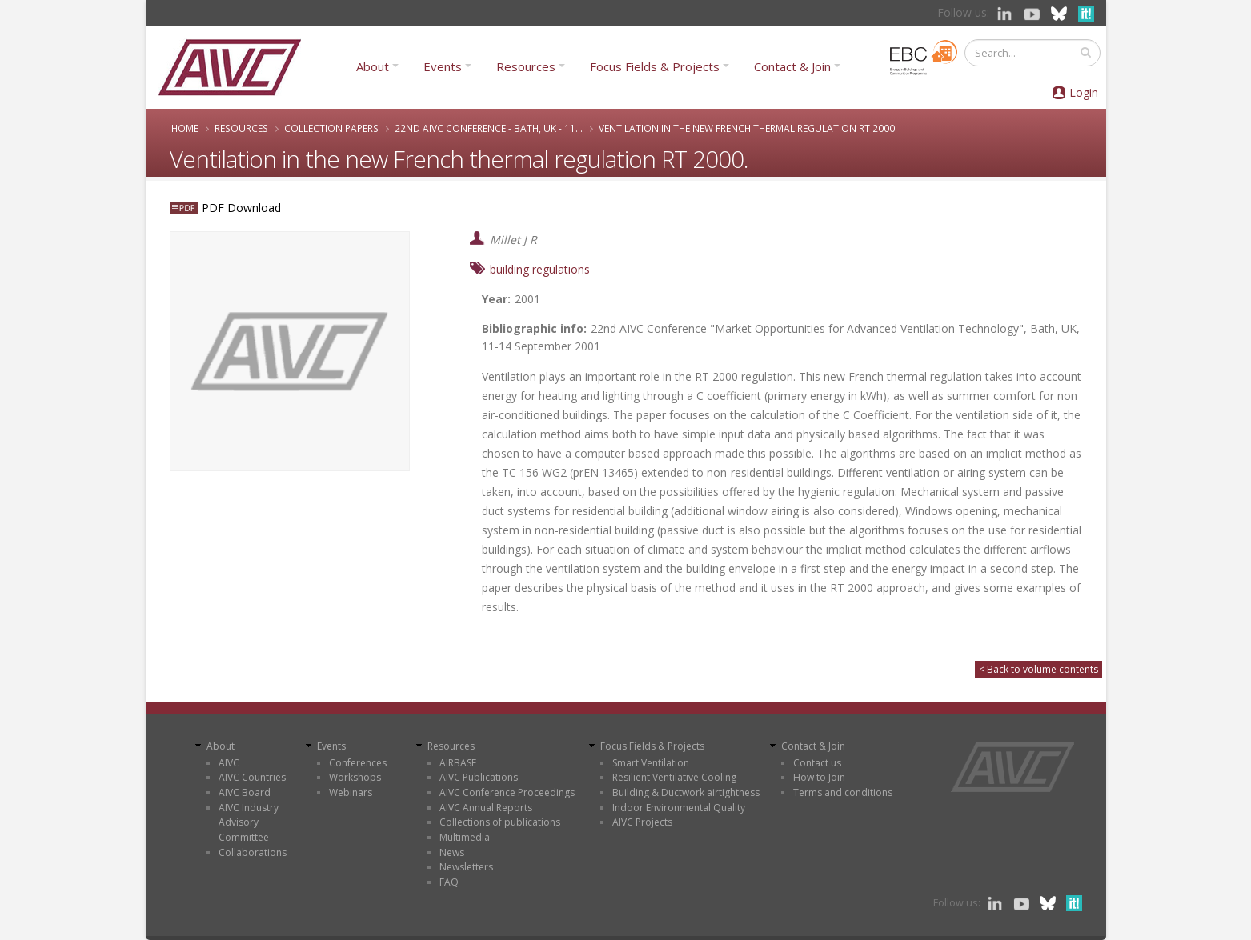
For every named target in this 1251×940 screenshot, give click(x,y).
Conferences (358, 763)
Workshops (355, 777)
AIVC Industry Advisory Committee (249, 822)
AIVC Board (245, 792)
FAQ (449, 882)
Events (442, 66)
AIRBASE (457, 763)
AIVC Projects (642, 822)
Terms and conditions (842, 792)
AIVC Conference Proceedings (507, 792)
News (451, 852)
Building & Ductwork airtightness (686, 792)
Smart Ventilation (650, 763)
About (372, 66)
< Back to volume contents (1038, 669)
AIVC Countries (252, 777)
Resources (525, 66)
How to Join (819, 777)
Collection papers (331, 128)
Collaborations (253, 852)
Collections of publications (499, 822)
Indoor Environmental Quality (678, 807)
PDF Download (241, 207)
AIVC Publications (478, 777)
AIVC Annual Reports (485, 807)
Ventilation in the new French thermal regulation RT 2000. (748, 128)
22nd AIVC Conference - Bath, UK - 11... (489, 128)
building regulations (540, 269)
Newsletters (466, 867)
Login (1083, 92)
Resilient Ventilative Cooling (674, 777)
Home (184, 128)
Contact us (817, 763)
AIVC (229, 763)
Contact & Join (792, 66)
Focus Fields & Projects (655, 66)
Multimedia (464, 837)
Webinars (350, 792)
